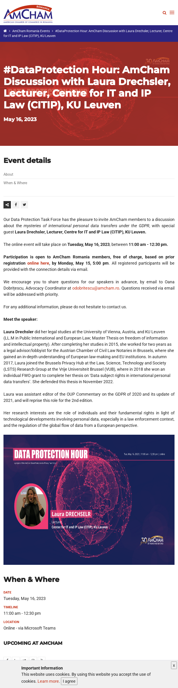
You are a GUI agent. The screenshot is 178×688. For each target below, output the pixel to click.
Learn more (48, 681)
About (8, 174)
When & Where (15, 183)
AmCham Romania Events (31, 31)
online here (38, 263)
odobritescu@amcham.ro (95, 288)
